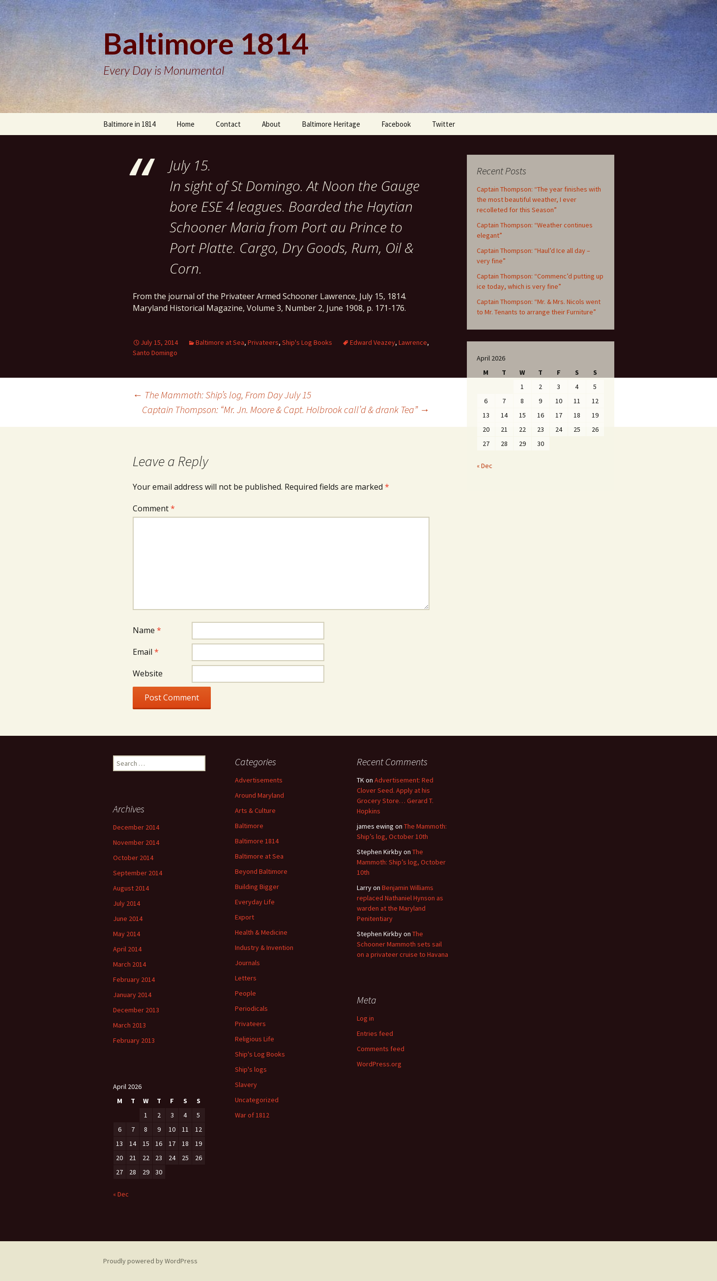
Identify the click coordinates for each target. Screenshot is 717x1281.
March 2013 (129, 1025)
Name (147, 630)
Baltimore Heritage (331, 124)
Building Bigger (257, 886)
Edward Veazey (372, 342)
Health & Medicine (261, 932)
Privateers (263, 342)
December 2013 (136, 1009)
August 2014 (131, 888)
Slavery (246, 1084)
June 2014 (128, 918)
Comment (154, 508)
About (271, 124)
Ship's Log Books (307, 342)
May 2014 (126, 933)
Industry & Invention (264, 947)
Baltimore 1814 (257, 840)
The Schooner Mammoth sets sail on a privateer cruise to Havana (402, 944)
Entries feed (375, 1033)
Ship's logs (251, 1069)
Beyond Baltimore (261, 871)
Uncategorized (257, 1099)
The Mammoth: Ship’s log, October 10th (401, 862)
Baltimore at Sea (220, 342)
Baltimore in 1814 (129, 124)
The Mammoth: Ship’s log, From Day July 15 (222, 395)
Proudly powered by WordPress (150, 1260)
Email (146, 651)
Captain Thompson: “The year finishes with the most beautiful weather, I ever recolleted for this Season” (539, 199)
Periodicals (251, 1008)
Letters (246, 978)
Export (244, 917)
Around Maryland (259, 795)
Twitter (443, 124)
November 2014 (136, 842)
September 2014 (137, 872)
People (245, 993)
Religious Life (254, 1038)
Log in (365, 1018)
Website (148, 673)
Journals (247, 962)
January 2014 (132, 994)
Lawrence (413, 342)
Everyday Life (255, 901)
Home (185, 124)
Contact (228, 124)
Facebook (396, 124)
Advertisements (259, 780)
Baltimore (249, 825)
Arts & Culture (255, 810)
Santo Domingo (155, 352)
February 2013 (134, 1040)
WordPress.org (379, 1063)
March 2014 (129, 964)
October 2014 (133, 857)
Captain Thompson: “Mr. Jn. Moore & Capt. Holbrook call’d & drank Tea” (286, 409)
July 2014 (126, 903)
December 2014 (136, 827)
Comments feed (380, 1048)
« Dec (484, 465)
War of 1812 (252, 1115)
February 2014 (134, 979)
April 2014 (127, 949)
